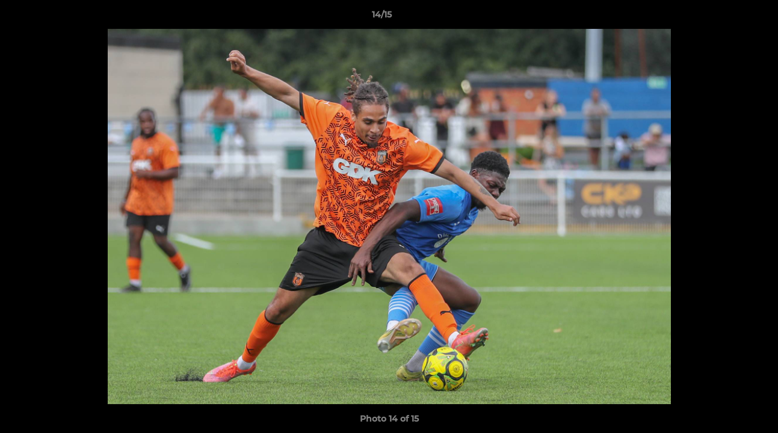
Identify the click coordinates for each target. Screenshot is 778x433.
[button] (727, 17)
